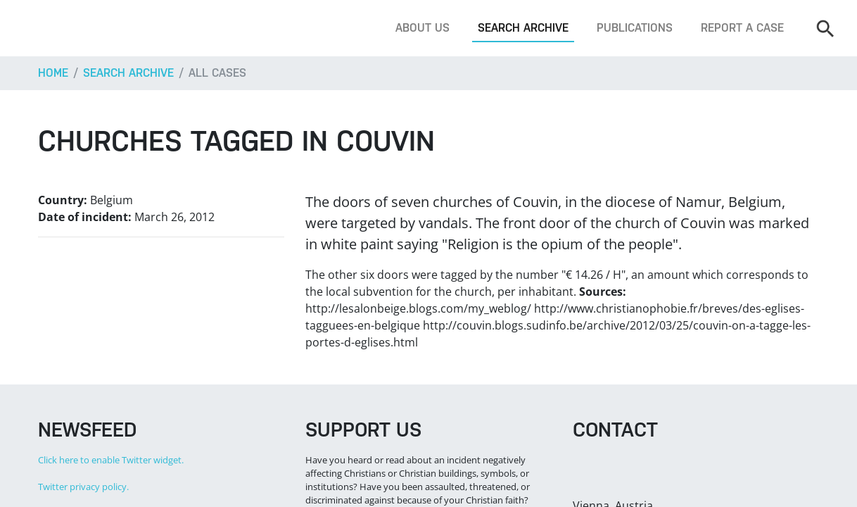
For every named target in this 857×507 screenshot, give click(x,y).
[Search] (824, 28)
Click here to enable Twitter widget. (111, 459)
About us (422, 28)
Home (53, 73)
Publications (635, 28)
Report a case (742, 28)
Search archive (523, 28)
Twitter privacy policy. (83, 486)
